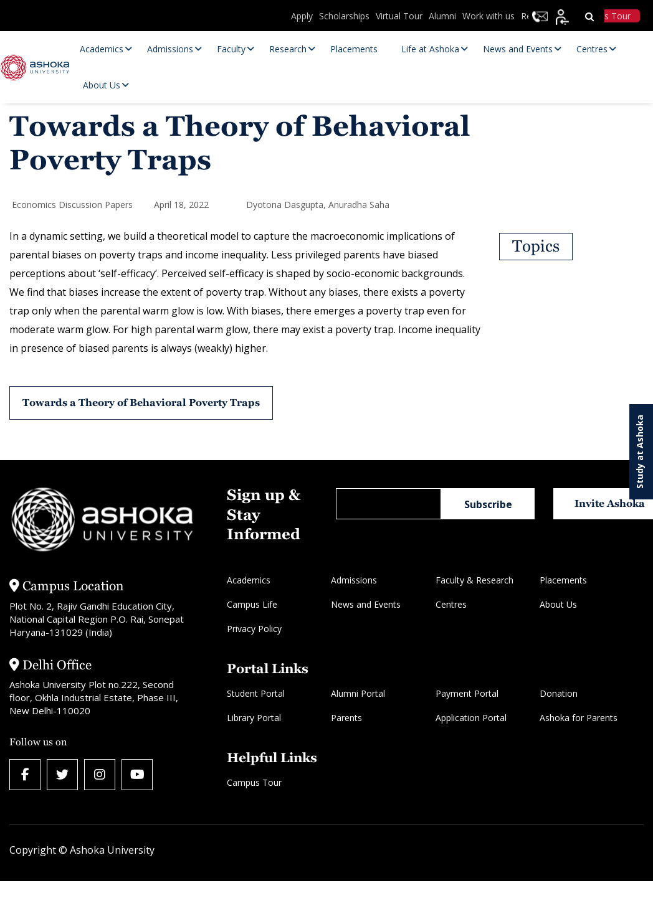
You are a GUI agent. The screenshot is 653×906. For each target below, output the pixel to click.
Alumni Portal (358, 693)
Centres (451, 604)
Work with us (488, 16)
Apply (302, 16)
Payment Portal (467, 693)
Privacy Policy (254, 629)
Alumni (442, 16)
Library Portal (254, 718)
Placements (563, 580)
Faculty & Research (474, 580)
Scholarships (344, 16)
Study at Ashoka (640, 452)
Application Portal (471, 718)
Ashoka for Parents (578, 718)
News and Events (366, 604)
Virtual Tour (399, 16)
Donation (559, 693)
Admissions (354, 580)
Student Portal (256, 693)
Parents (346, 718)
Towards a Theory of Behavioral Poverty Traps (141, 402)
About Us (558, 604)
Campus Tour (254, 782)
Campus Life (252, 604)
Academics (248, 580)
